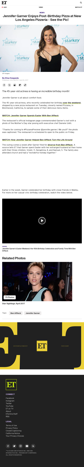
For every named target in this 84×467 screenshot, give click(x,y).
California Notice (13, 433)
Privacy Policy (12, 428)
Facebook (10, 398)
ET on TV (9, 408)
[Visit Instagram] (20, 446)
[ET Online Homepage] (5, 2)
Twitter (9, 403)
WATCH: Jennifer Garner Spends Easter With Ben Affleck (30, 115)
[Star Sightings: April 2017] (42, 281)
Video (41, 7)
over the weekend (71, 102)
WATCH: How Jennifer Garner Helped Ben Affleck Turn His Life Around (37, 139)
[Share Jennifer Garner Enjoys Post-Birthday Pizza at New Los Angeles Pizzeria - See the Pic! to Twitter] (9, 85)
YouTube (9, 406)
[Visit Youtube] (27, 446)
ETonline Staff (12, 414)
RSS (7, 416)
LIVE (5, 7)
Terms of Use (11, 425)
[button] (42, 220)
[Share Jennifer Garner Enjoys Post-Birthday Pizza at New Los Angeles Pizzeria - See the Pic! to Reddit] (15, 85)
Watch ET (78, 7)
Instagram (10, 401)
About (8, 411)
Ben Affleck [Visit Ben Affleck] (15, 313)
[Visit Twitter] (14, 446)
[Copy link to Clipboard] (25, 85)
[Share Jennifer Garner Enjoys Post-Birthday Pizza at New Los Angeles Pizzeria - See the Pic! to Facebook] (4, 85)
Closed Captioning (13, 430)
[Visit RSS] (33, 446)
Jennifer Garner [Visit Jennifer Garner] (33, 313)
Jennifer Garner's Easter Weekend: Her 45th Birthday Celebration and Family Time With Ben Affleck (39, 250)
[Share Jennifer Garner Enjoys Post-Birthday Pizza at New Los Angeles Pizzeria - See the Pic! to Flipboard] (20, 85)
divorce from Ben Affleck (60, 144)
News (42, 12)
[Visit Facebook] (8, 446)
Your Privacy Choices (15, 436)
